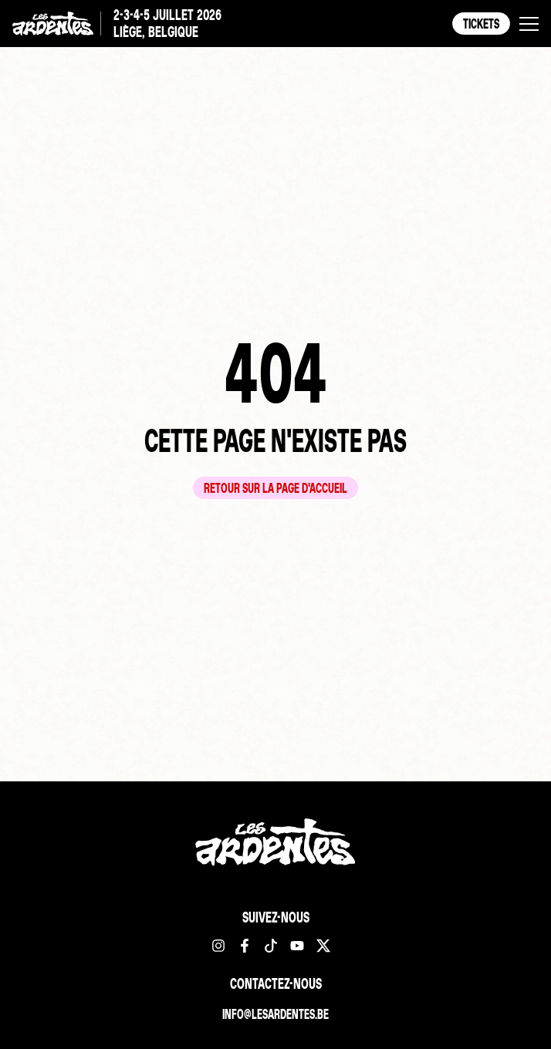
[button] (529, 24)
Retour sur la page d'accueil (275, 488)
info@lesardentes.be (275, 1014)
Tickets (481, 22)
